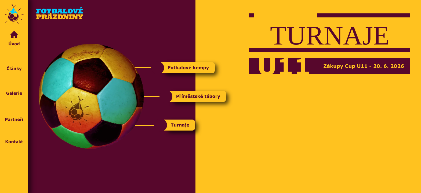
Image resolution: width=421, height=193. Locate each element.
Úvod (14, 39)
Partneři (14, 112)
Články (14, 62)
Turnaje (180, 125)
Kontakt (14, 136)
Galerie (14, 86)
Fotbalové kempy (189, 67)
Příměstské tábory (198, 96)
